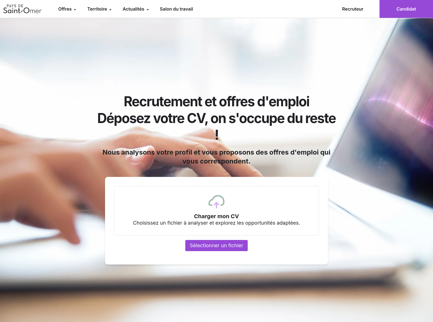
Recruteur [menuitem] (352, 9)
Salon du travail (176, 9)
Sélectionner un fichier (216, 245)
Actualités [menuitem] (134, 9)
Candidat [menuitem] (406, 9)
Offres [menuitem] (65, 9)
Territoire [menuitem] (97, 9)
